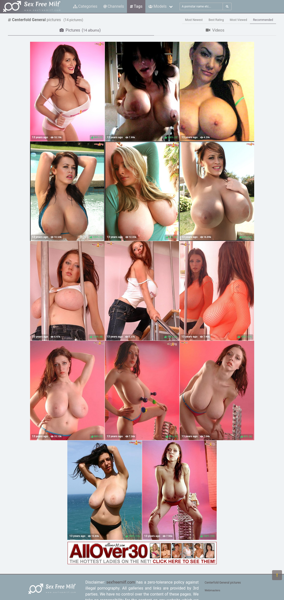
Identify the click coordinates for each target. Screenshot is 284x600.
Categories (85, 6)
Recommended (263, 20)
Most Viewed (238, 20)
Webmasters (212, 590)
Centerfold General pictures (223, 582)
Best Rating (216, 20)
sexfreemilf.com (120, 582)
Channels (113, 6)
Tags (136, 6)
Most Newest (194, 20)
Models (157, 6)
